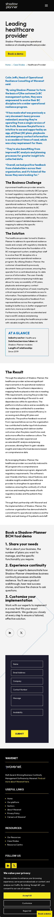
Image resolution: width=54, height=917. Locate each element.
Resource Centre (15, 844)
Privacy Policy (13, 813)
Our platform (13, 802)
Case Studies (13, 841)
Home (10, 798)
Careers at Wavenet (16, 817)
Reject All (27, 911)
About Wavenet (14, 809)
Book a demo (15, 53)
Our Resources (14, 837)
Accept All (27, 895)
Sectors (10, 806)
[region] (27, 892)
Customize (27, 903)
